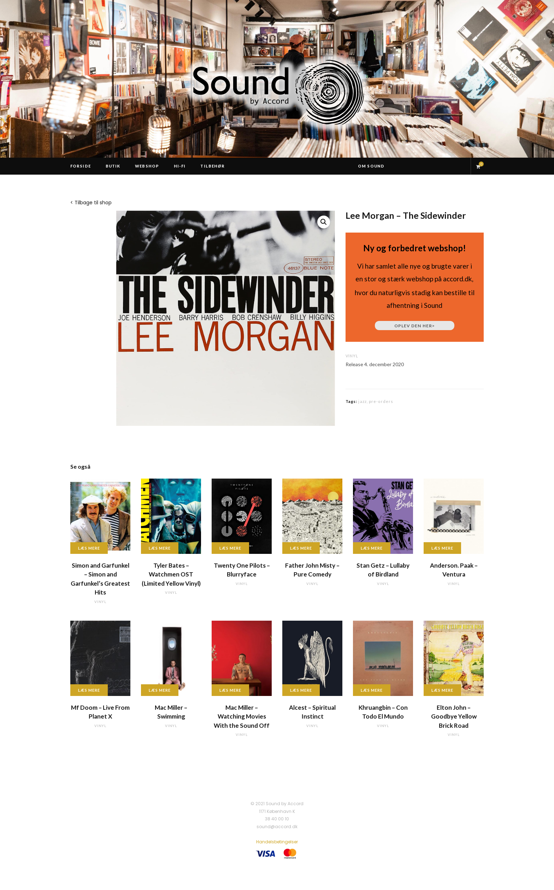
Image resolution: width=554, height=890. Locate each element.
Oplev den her (414, 325)
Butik (113, 166)
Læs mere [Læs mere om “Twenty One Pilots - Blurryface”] (230, 548)
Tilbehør (212, 166)
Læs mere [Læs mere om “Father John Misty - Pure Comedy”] (301, 548)
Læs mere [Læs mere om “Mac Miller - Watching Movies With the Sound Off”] (230, 690)
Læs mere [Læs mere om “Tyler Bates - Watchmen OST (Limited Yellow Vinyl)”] (160, 548)
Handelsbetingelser (277, 842)
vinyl (352, 355)
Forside (80, 166)
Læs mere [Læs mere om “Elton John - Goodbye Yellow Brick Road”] (442, 690)
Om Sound (371, 166)
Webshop (147, 166)
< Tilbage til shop (91, 202)
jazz (362, 401)
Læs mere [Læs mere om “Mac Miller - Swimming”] (160, 690)
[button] (323, 222)
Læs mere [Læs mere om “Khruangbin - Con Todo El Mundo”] (372, 690)
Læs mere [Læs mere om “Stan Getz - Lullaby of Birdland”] (372, 548)
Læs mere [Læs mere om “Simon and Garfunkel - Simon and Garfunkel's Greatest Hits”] (89, 548)
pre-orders (381, 401)
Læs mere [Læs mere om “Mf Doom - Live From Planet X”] (89, 690)
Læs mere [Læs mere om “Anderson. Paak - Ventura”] (442, 548)
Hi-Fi (180, 166)
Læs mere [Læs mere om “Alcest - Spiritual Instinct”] (301, 690)
